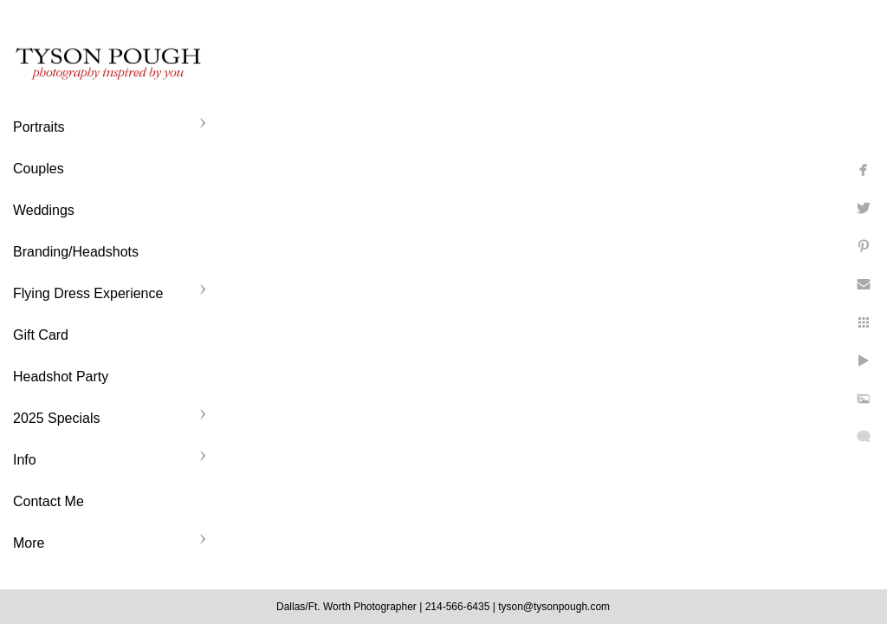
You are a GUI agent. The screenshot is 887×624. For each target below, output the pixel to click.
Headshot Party (60, 376)
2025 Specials (56, 418)
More (28, 543)
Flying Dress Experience (88, 293)
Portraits (39, 127)
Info (24, 459)
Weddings (43, 210)
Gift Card (40, 335)
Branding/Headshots (76, 251)
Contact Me (48, 501)
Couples (38, 168)
